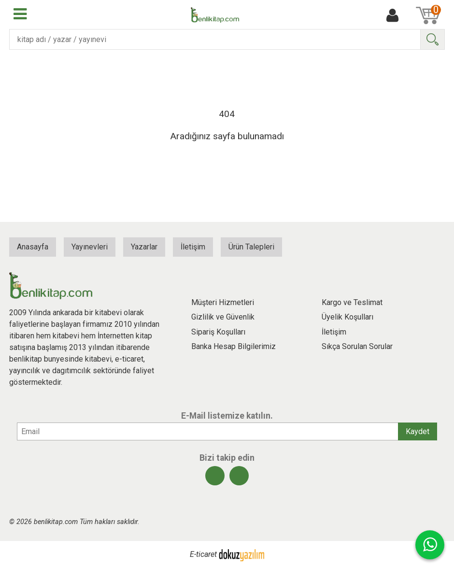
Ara (432, 39)
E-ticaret (203, 554)
